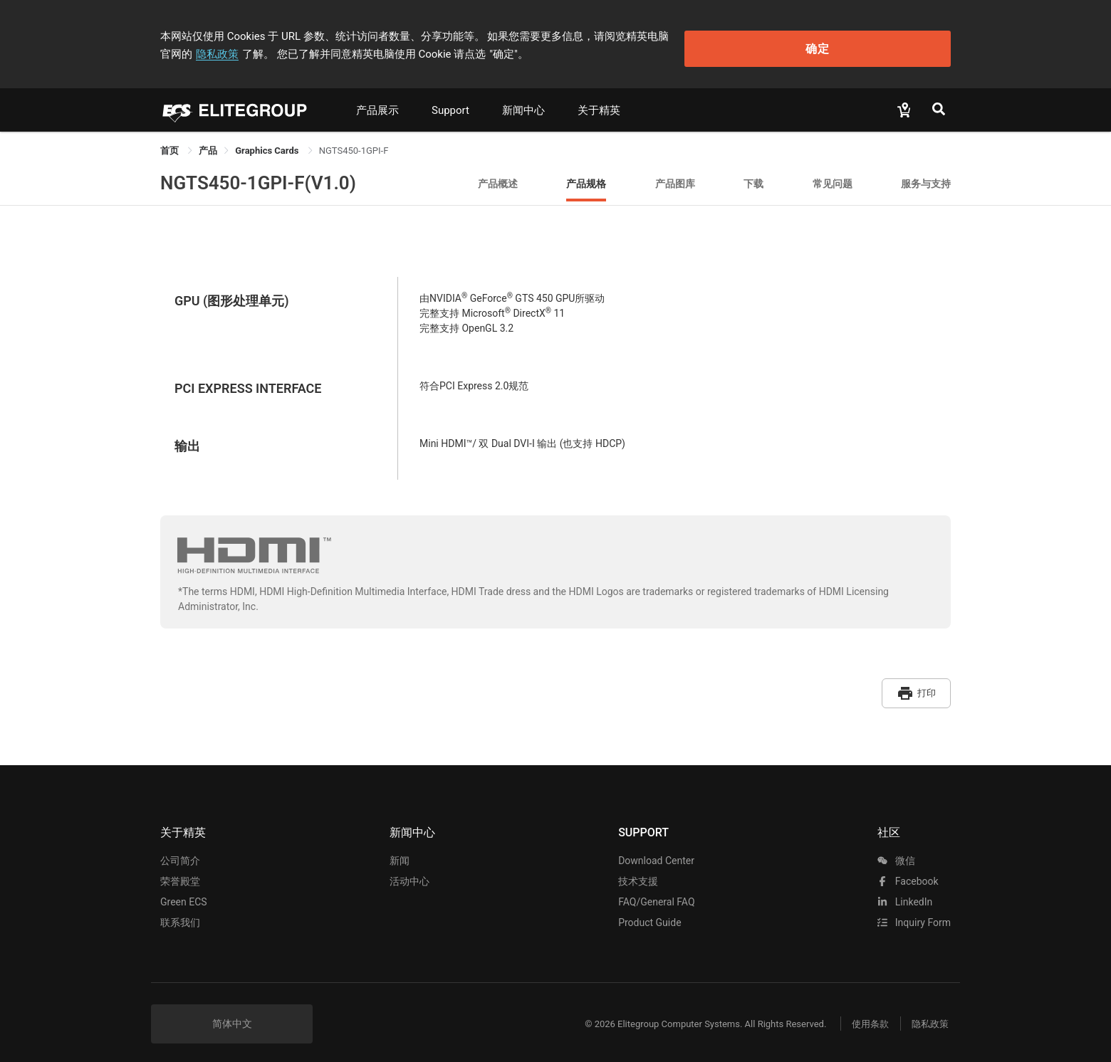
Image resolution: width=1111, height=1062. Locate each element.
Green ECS (183, 892)
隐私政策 (725, 33)
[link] (208, 145)
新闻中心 (523, 104)
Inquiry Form (914, 912)
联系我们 (180, 912)
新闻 (400, 850)
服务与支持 (926, 177)
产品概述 (498, 177)
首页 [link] (170, 145)
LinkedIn (904, 892)
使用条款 (861, 1014)
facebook (907, 871)
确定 (879, 43)
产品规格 (586, 177)
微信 (895, 850)
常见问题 (832, 177)
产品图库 (675, 177)
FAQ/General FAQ (656, 892)
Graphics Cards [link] (268, 145)
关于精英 (599, 104)
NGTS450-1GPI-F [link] (354, 145)
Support (450, 104)
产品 (208, 145)
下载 (753, 177)
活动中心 (409, 871)
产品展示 (377, 104)
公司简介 (180, 850)
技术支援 (638, 871)
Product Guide (649, 912)
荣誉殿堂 (180, 871)
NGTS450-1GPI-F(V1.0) (258, 177)
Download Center (656, 850)
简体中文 (232, 1013)
